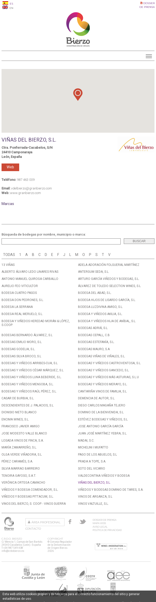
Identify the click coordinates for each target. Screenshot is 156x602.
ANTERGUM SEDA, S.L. (93, 271)
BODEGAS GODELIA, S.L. (18, 349)
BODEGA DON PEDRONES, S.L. (23, 300)
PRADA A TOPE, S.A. (92, 461)
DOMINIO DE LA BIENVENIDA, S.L (101, 412)
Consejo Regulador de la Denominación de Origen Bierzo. (10, 524)
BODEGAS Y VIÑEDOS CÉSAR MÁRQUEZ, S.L (32, 370)
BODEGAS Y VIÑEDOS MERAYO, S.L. (102, 384)
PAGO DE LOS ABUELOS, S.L (97, 454)
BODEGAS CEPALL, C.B (94, 335)
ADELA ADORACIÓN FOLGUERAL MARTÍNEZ (108, 265)
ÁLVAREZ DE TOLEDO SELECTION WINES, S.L (109, 286)
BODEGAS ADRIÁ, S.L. (93, 328)
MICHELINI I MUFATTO (93, 447)
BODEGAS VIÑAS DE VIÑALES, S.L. (101, 356)
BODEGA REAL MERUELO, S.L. (22, 314)
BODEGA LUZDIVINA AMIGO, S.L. (100, 307)
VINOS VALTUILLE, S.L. (93, 503)
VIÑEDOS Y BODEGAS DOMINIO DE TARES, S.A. (110, 489)
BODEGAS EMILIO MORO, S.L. (22, 342)
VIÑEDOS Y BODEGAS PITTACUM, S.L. (28, 496)
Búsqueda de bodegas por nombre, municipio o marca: (44, 234)
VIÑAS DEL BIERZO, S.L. (94, 482)
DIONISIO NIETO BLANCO (19, 412)
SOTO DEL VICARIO (91, 468)
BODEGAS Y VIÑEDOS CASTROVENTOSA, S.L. (109, 363)
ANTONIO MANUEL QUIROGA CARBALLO (30, 279)
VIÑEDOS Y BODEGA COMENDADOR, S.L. (30, 489)
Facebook (70, 521)
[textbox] (61, 241)
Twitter (82, 521)
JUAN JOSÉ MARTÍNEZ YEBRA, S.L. (102, 433)
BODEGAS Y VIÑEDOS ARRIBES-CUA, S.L (30, 363)
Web (10, 167)
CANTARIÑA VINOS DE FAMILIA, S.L (102, 391)
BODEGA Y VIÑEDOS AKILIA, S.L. (100, 314)
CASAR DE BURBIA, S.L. (18, 398)
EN (7, 8)
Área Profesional (45, 522)
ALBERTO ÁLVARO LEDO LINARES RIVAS (30, 271)
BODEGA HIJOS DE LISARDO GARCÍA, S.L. (107, 300)
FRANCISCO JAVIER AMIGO (21, 426)
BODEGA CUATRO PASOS (19, 293)
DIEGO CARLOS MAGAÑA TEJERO (101, 405)
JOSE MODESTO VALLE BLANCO (24, 433)
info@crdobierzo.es (13, 551)
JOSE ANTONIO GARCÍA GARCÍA (100, 426)
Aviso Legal (100, 526)
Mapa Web (99, 523)
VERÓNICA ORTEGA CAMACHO (23, 482)
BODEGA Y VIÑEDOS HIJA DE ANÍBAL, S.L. (107, 321)
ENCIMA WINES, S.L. (15, 419)
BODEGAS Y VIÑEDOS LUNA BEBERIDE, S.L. (32, 377)
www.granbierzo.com (25, 193)
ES (8, 3)
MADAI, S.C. (86, 440)
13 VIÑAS (8, 265)
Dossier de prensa (104, 519)
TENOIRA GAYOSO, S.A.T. (19, 475)
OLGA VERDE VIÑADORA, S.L (22, 454)
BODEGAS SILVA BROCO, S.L (21, 356)
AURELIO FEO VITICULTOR (20, 286)
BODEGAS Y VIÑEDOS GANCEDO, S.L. (103, 370)
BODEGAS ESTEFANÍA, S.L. (96, 342)
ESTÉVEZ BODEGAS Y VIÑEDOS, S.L (103, 419)
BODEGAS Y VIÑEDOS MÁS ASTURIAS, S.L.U (108, 377)
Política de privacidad (107, 530)
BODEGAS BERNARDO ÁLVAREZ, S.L (27, 335)
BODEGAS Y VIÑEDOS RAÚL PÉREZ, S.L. (29, 391)
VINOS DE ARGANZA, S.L (95, 496)
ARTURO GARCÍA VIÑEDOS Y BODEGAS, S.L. (108, 279)
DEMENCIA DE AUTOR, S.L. (96, 398)
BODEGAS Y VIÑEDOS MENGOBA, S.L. (28, 384)
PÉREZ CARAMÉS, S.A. (17, 461)
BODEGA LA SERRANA (17, 307)
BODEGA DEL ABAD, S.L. (95, 293)
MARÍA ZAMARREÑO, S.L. (19, 447)
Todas (9, 255)
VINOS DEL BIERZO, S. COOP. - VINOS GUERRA (34, 503)
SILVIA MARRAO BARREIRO (21, 468)
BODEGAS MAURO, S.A (94, 349)
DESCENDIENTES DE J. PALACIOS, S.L (27, 405)
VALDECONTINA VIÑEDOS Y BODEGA (104, 475)
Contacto (33, 528)
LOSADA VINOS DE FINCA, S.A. (23, 440)
